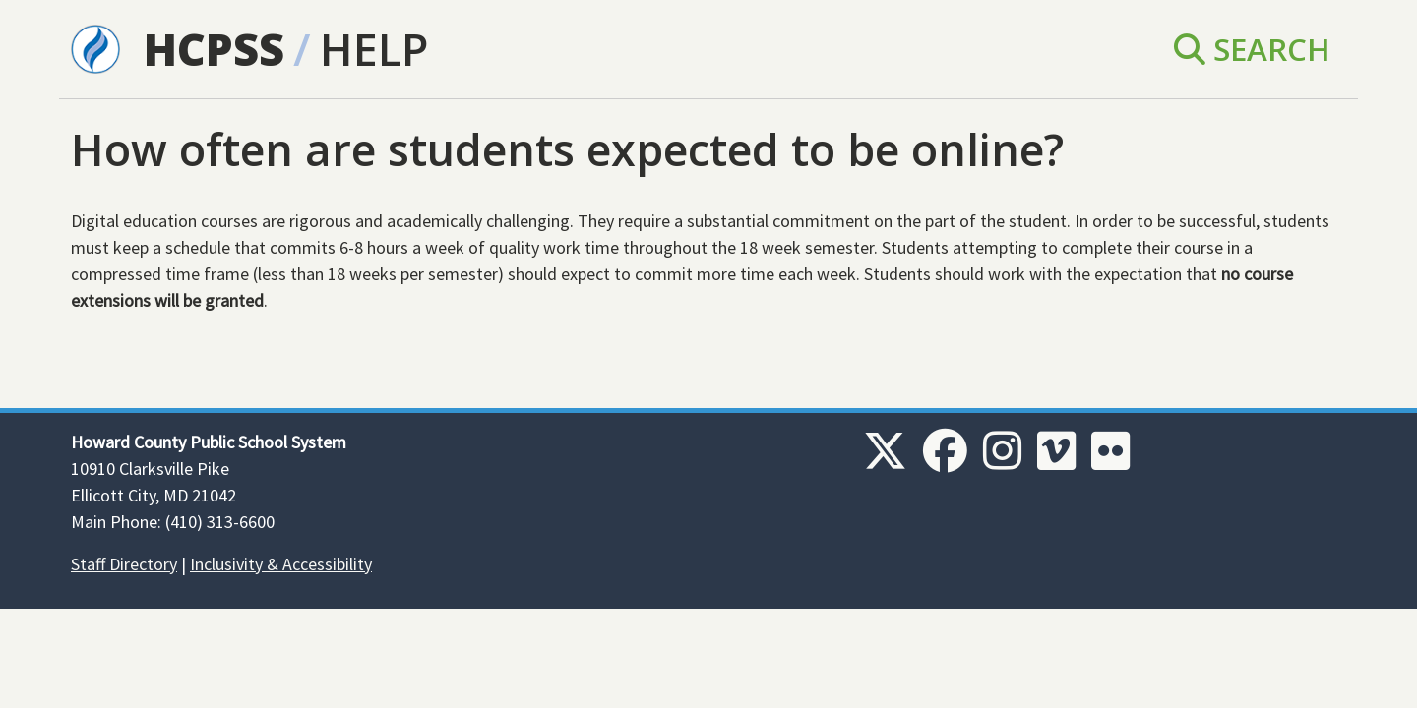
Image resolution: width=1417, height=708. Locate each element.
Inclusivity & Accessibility (281, 564)
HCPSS (214, 49)
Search (1252, 49)
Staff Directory (124, 564)
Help (374, 49)
